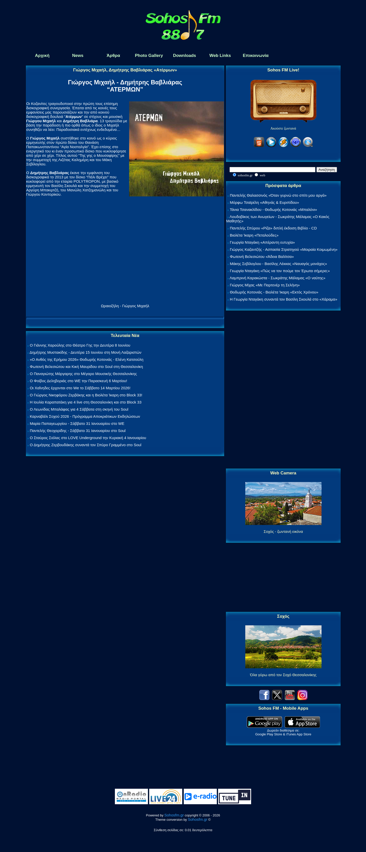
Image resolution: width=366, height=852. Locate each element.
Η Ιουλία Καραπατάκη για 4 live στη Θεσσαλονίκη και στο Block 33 (85, 402)
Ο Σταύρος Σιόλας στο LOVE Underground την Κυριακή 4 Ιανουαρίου (88, 438)
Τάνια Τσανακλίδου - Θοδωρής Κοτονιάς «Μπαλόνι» (273, 209)
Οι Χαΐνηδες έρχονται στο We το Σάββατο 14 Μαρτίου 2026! (80, 388)
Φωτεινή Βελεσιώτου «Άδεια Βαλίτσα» (262, 256)
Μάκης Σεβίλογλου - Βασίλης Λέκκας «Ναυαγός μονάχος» (278, 263)
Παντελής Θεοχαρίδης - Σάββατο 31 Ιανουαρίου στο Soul (78, 430)
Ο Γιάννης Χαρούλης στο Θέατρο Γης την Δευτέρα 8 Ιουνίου (80, 345)
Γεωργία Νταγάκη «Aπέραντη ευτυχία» (262, 242)
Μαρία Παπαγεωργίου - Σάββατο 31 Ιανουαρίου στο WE (77, 423)
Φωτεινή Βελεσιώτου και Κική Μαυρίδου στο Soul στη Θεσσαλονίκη (86, 366)
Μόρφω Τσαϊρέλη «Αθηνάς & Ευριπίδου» (264, 202)
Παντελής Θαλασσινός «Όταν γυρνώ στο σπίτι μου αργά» (278, 195)
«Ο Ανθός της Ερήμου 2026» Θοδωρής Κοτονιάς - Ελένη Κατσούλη (86, 359)
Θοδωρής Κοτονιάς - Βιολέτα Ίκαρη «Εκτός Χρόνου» (274, 292)
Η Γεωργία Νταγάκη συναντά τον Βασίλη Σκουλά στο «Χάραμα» (283, 299)
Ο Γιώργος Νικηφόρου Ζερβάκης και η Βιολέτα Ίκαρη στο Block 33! (86, 395)
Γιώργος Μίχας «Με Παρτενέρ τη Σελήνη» (265, 285)
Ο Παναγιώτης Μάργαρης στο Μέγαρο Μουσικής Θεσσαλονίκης (83, 373)
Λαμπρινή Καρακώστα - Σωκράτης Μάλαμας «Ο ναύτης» (277, 278)
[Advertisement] (283, 390)
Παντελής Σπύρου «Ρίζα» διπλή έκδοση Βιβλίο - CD (273, 228)
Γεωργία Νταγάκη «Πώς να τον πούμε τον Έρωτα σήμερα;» (280, 271)
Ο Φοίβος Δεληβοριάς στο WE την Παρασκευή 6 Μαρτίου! (78, 381)
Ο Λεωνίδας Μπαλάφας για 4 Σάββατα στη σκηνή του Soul (79, 409)
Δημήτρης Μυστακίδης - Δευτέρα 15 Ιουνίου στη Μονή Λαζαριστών (85, 352)
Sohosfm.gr (174, 815)
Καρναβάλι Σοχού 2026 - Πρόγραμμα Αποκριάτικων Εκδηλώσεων (85, 416)
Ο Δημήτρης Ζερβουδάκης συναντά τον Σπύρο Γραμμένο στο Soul (85, 445)
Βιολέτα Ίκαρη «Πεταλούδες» (254, 235)
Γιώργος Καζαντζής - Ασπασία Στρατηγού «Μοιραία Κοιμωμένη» (284, 249)
